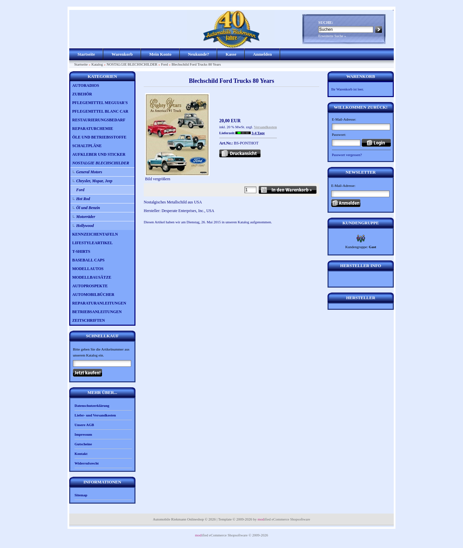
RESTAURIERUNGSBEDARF (98, 120)
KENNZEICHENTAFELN (95, 234)
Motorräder (85, 216)
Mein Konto (160, 54)
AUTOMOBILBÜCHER (93, 294)
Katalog (97, 64)
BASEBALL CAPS (88, 260)
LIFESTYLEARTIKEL (92, 243)
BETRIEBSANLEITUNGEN (97, 311)
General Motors (89, 172)
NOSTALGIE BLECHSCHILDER (132, 64)
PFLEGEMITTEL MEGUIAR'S (100, 102)
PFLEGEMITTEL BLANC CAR (100, 111)
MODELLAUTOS (87, 268)
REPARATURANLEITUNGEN (99, 303)
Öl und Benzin (88, 207)
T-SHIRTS (81, 251)
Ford (164, 64)
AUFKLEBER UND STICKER (99, 154)
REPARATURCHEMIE (92, 128)
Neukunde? (198, 54)
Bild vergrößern (177, 176)
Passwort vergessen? (347, 155)
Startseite (86, 54)
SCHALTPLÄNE (87, 145)
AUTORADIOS (85, 85)
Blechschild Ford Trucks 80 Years (196, 64)
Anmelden (262, 54)
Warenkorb (122, 54)
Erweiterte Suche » (332, 36)
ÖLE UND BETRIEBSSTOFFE (99, 137)
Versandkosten (265, 127)
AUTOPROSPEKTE (90, 286)
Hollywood (85, 225)
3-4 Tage (258, 133)
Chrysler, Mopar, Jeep (94, 181)
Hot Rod (83, 198)
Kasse (231, 54)
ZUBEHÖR (82, 94)
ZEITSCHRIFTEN (88, 320)
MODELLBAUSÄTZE (91, 277)
